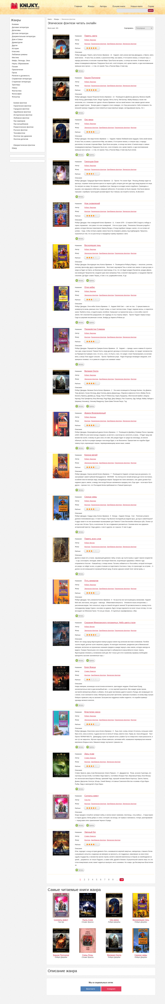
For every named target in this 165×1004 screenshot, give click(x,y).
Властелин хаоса (92, 712)
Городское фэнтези (21, 109)
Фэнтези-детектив (21, 139)
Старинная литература (21, 82)
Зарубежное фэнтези (22, 112)
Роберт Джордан (90, 40)
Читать (80, 71)
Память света (90, 36)
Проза (14, 73)
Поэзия (15, 67)
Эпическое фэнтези (129, 44)
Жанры (91, 6)
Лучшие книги (118, 6)
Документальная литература (23, 36)
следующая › (122, 879)
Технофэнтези (19, 133)
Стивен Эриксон (90, 671)
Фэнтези (15, 100)
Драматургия (17, 42)
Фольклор (16, 97)
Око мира (88, 120)
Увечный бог (90, 832)
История (15, 48)
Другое (14, 45)
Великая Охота (91, 371)
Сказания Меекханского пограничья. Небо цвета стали (109, 623)
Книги (50, 19)
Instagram (111, 989)
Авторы (103, 6)
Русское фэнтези (20, 130)
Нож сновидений (92, 203)
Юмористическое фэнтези (24, 145)
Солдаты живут (91, 796)
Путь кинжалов (91, 581)
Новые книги (136, 6)
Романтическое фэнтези (23, 127)
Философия (17, 94)
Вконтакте (90, 989)
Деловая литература (20, 27)
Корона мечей (90, 455)
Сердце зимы (90, 497)
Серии (151, 6)
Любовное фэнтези (21, 118)
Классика (16, 51)
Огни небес (89, 287)
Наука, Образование (20, 64)
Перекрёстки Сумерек (94, 329)
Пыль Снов (87, 920)
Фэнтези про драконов (23, 136)
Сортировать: (129, 28)
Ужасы (14, 88)
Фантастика (17, 91)
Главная (78, 6)
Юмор (14, 148)
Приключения (17, 70)
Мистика (15, 58)
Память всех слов (92, 539)
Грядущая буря (91, 161)
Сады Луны (87, 955)
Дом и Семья (17, 39)
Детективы (16, 30)
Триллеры (16, 85)
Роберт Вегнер (89, 543)
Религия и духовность (21, 76)
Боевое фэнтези (20, 103)
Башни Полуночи (92, 78)
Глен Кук (87, 800)
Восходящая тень (92, 245)
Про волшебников (21, 124)
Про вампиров (19, 121)
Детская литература (20, 33)
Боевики (15, 24)
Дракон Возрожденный (95, 413)
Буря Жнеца (90, 667)
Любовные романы (19, 54)
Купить (91, 155)
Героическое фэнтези (22, 106)
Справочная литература (22, 79)
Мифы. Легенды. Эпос (21, 61)
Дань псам (89, 754)
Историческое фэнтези (23, 115)
